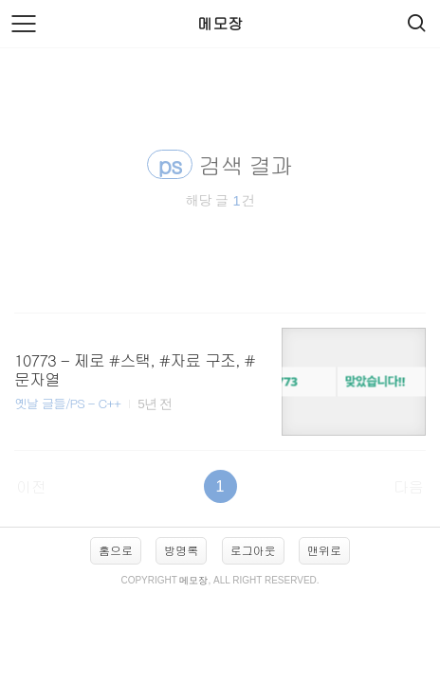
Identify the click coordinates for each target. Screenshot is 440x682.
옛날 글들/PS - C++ (67, 403)
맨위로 (324, 550)
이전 (31, 486)
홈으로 (116, 550)
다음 (409, 486)
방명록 (181, 550)
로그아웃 (253, 550)
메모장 (220, 23)
